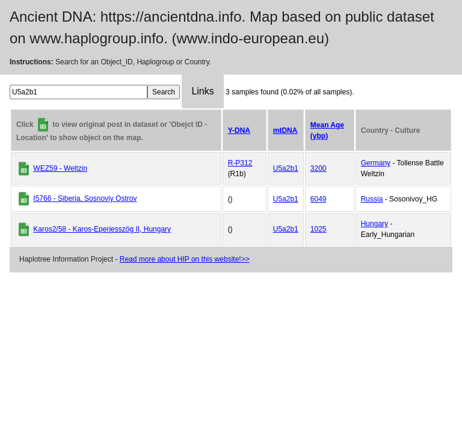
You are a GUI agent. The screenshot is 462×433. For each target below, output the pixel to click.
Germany (375, 163)
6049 (318, 199)
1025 (318, 229)
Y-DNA (239, 130)
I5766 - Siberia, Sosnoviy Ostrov (85, 198)
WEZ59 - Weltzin (60, 168)
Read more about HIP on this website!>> (185, 259)
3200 (318, 168)
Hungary (374, 224)
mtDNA (285, 130)
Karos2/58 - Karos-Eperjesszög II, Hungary (102, 229)
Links (202, 91)
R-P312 (240, 163)
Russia (372, 199)
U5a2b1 (285, 168)
